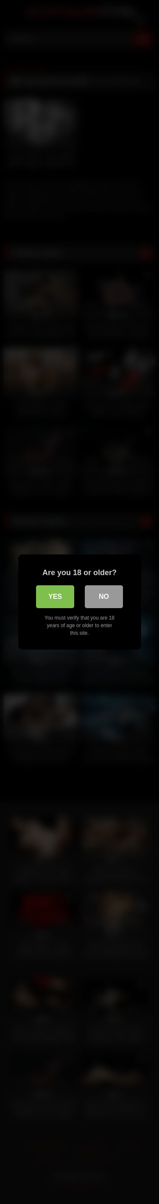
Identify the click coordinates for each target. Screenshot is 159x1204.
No (104, 596)
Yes (55, 596)
